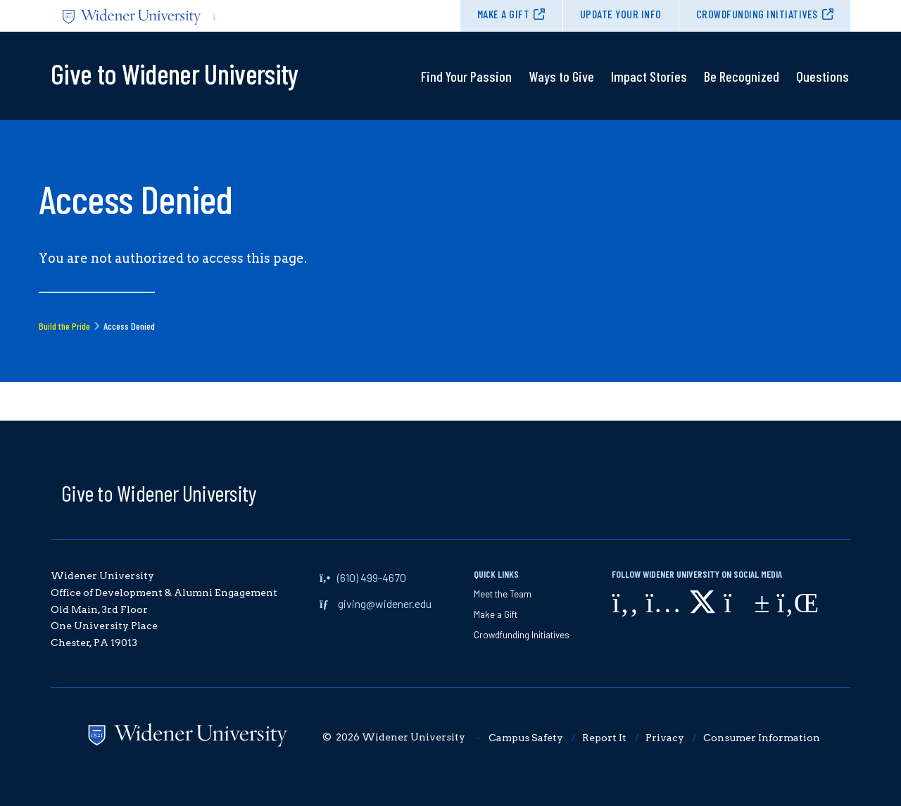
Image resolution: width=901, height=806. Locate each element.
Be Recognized (741, 76)
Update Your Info (621, 13)
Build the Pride (64, 326)
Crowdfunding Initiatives (757, 13)
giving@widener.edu (384, 603)
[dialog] (859, 763)
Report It (604, 737)
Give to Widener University (158, 492)
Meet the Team (502, 594)
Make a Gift (503, 13)
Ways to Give (561, 76)
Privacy (664, 737)
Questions (822, 76)
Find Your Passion (466, 76)
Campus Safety (526, 737)
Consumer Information (761, 737)
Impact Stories (649, 76)
